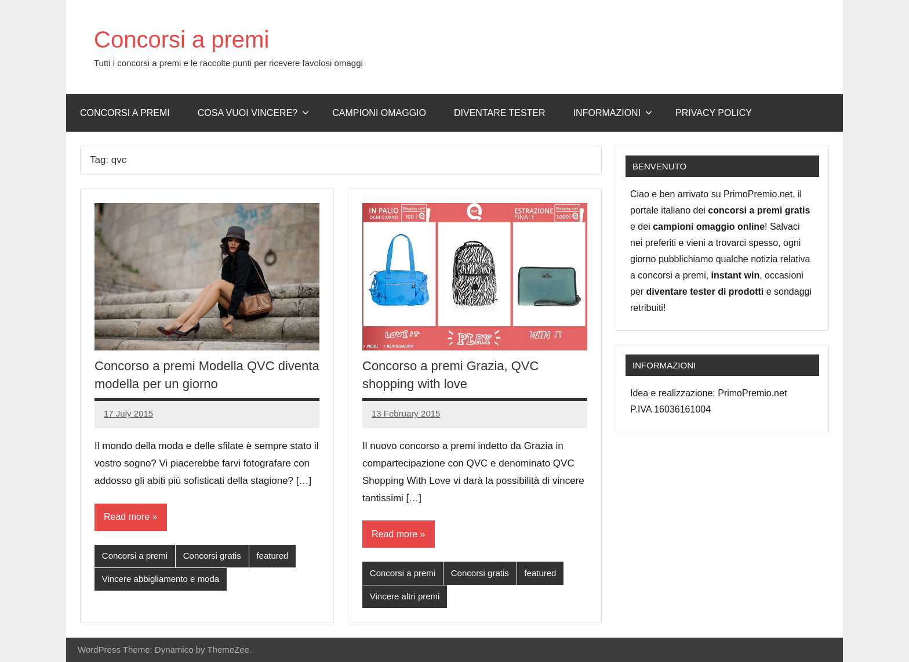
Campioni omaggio (379, 113)
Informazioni (612, 113)
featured (272, 555)
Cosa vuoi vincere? (254, 113)
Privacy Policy (713, 113)
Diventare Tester (500, 113)
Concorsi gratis (212, 555)
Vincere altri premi (405, 596)
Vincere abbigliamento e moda (160, 579)
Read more (127, 517)
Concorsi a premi (181, 39)
